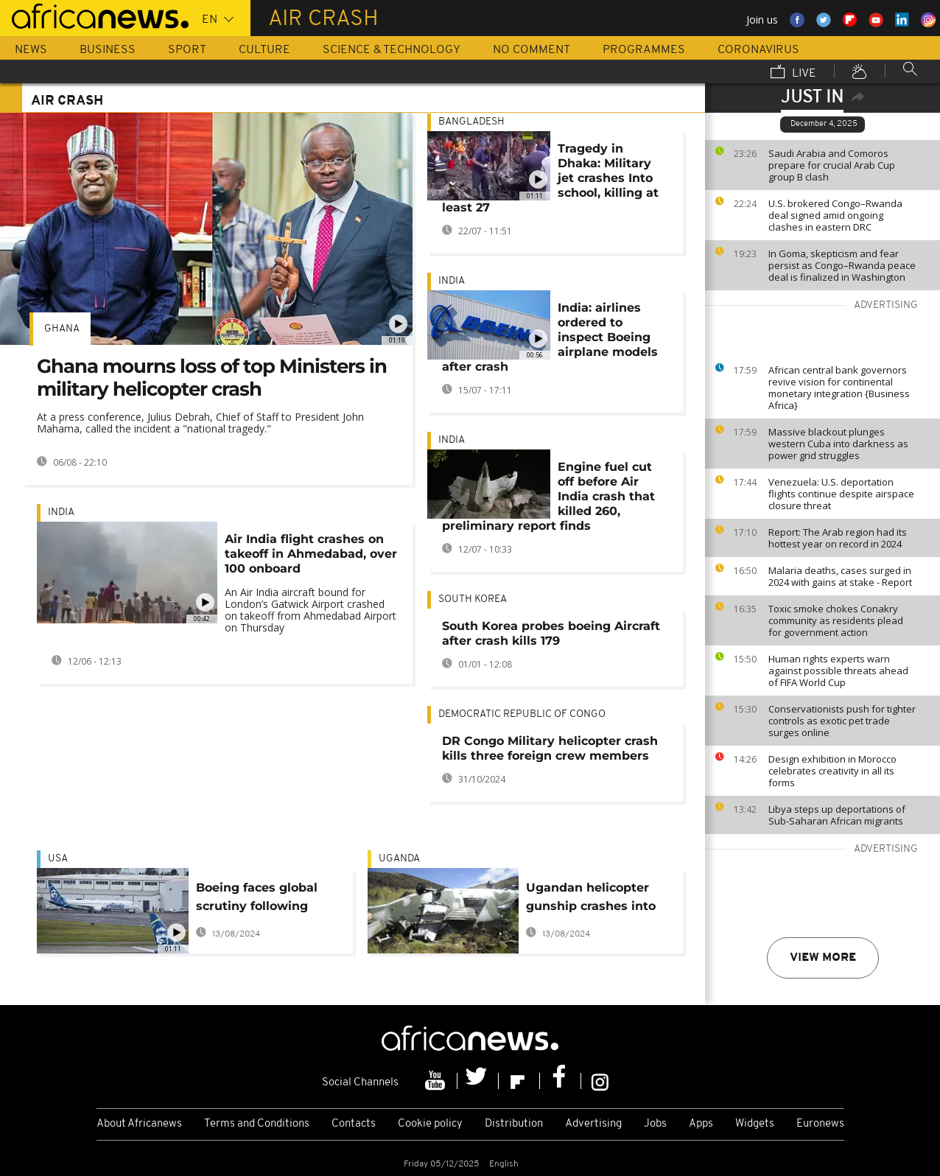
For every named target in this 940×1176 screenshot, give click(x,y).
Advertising (593, 1124)
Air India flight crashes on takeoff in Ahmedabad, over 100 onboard (311, 553)
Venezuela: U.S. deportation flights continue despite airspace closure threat (841, 493)
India (61, 512)
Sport (187, 50)
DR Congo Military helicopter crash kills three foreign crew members (550, 748)
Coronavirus (758, 50)
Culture (264, 50)
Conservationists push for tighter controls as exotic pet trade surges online (842, 720)
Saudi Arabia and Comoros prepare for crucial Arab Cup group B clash (831, 165)
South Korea (472, 599)
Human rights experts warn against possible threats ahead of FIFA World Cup (838, 670)
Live (793, 73)
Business (108, 50)
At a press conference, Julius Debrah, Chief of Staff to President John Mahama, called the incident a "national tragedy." (200, 422)
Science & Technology (391, 50)
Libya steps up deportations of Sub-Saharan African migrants (836, 815)
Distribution (514, 1124)
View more (823, 958)
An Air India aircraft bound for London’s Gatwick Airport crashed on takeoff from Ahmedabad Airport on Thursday (310, 609)
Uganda (399, 858)
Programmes (644, 50)
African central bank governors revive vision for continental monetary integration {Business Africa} (839, 387)
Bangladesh (471, 121)
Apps (701, 1124)
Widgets (754, 1124)
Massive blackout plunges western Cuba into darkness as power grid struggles (838, 443)
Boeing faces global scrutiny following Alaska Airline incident (266, 899)
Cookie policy (430, 1124)
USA (58, 858)
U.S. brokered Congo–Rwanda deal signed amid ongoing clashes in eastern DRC (835, 215)
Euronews (820, 1124)
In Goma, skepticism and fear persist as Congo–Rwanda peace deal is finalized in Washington (842, 265)
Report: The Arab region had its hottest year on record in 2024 (837, 538)
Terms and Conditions (256, 1124)
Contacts (354, 1124)
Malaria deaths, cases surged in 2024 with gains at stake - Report (840, 576)
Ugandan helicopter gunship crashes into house (591, 899)
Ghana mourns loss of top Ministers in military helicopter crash (212, 377)
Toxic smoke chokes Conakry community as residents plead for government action (835, 620)
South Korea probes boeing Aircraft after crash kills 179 (551, 633)
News (31, 50)
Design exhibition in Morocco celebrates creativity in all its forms (832, 770)
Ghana (62, 329)
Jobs (655, 1124)
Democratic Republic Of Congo (522, 714)
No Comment (531, 50)
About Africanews (139, 1124)
